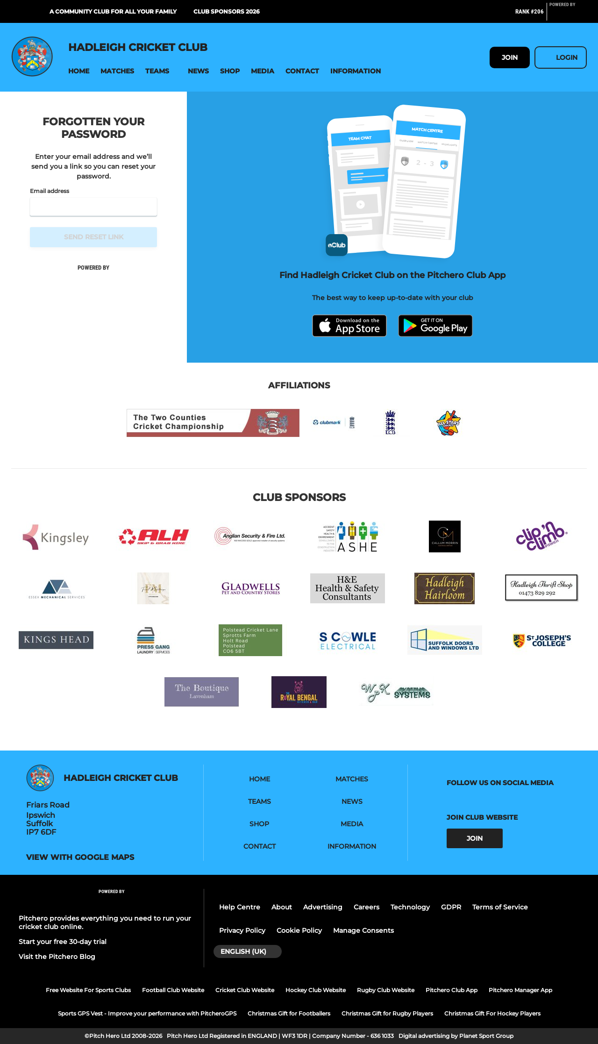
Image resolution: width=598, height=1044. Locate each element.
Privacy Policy (242, 930)
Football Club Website (173, 990)
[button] (79, 71)
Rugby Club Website (385, 990)
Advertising (322, 907)
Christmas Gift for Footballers (289, 1013)
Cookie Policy (299, 930)
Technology (410, 907)
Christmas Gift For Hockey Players (492, 1013)
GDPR (451, 907)
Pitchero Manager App (520, 990)
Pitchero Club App (451, 990)
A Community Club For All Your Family (113, 11)
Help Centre (239, 907)
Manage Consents (363, 930)
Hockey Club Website (315, 990)
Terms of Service (500, 907)
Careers (366, 907)
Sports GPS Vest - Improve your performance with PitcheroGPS (147, 1013)
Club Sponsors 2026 (226, 11)
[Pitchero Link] (568, 15)
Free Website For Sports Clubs (88, 990)
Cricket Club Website (244, 990)
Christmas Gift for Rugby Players (387, 1013)
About (281, 907)
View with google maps (80, 857)
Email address (49, 191)
